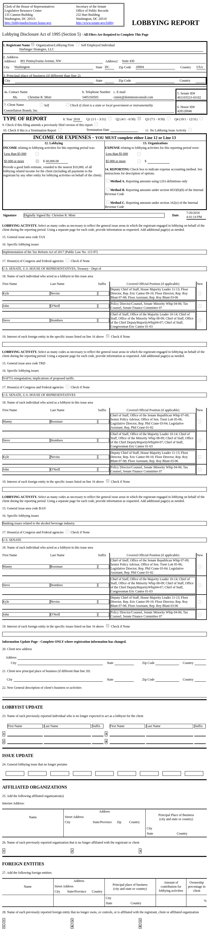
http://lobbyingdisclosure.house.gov (28, 23)
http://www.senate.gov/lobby (95, 23)
